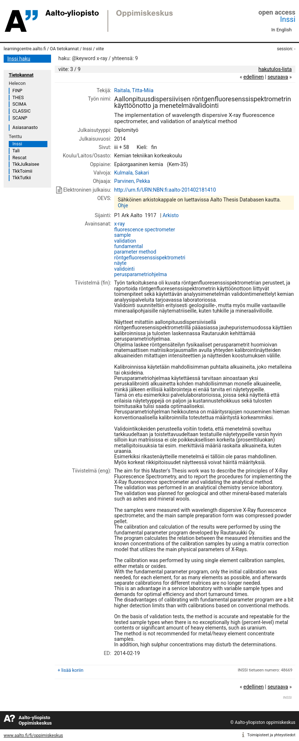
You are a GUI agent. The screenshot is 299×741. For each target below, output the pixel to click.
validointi (124, 269)
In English (281, 29)
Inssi (287, 19)
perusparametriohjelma (140, 274)
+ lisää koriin (71, 670)
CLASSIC (21, 111)
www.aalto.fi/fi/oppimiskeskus (33, 735)
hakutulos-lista (275, 69)
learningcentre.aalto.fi (25, 48)
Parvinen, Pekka (132, 181)
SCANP (19, 118)
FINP (17, 90)
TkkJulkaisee (25, 164)
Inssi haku (18, 59)
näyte (120, 263)
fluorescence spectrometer (144, 229)
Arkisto (171, 215)
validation (125, 241)
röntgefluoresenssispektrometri (149, 257)
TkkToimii (22, 171)
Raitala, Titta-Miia (134, 90)
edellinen (253, 77)
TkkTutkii (21, 177)
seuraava (278, 77)
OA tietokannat (64, 48)
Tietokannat (21, 75)
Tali (16, 150)
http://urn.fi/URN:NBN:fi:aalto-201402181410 (165, 190)
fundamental (128, 246)
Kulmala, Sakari (131, 173)
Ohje (123, 205)
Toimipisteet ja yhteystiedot (271, 735)
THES (18, 97)
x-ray (119, 224)
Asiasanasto (25, 127)
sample (122, 235)
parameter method (135, 252)
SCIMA (19, 104)
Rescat (19, 157)
